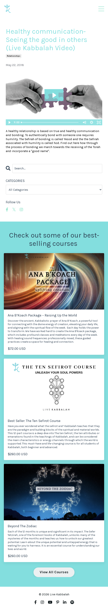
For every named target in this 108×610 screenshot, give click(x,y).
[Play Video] (9, 122)
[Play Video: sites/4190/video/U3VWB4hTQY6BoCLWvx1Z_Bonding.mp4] (53, 95)
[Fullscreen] (98, 122)
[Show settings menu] (91, 122)
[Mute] (84, 122)
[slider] (50, 122)
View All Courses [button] (54, 572)
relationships (13, 56)
